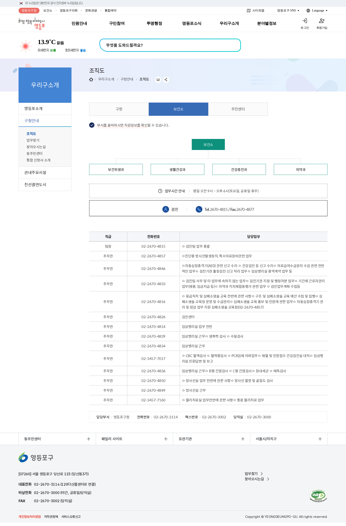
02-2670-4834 (153, 345)
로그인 (305, 27)
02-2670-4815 (153, 246)
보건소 (47, 10)
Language (318, 10)
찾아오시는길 (254, 479)
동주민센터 (32, 439)
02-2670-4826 (153, 316)
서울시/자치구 (266, 439)
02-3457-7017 (153, 358)
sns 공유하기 (166, 80)
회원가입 (321, 27)
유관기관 (185, 439)
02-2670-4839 (153, 336)
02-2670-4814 (153, 326)
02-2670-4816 (153, 301)
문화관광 (91, 10)
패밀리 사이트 (112, 439)
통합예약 (111, 10)
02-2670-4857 (153, 255)
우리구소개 (106, 79)
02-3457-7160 (153, 399)
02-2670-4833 (153, 283)
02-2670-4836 (153, 370)
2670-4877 (245, 209)
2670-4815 (219, 209)
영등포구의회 (69, 10)
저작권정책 (51, 517)
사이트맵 (258, 10)
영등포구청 (29, 10)
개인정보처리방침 (30, 517)
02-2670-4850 (153, 380)
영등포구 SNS (286, 10)
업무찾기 (251, 474)
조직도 (144, 79)
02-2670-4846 (153, 268)
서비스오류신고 (71, 517)
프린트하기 (158, 80)
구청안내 (126, 79)
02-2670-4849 (153, 390)
